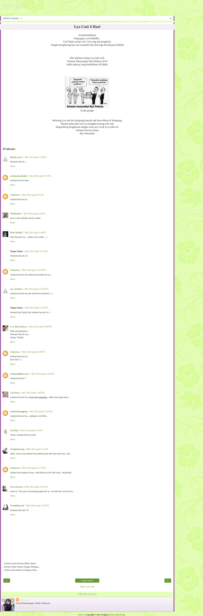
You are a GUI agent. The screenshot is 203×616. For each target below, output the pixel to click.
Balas (12, 166)
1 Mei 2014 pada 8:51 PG (32, 195)
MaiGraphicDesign (117, 615)
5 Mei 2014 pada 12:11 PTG (33, 468)
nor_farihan (16, 289)
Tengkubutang (17, 449)
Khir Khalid (16, 232)
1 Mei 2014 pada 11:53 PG (36, 251)
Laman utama (87, 580)
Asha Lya (13, 5)
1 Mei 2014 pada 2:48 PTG (40, 326)
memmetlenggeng (18, 411)
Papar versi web (87, 586)
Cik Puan (14, 392)
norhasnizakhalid (18, 176)
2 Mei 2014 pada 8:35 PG (31, 430)
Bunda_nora (16, 157)
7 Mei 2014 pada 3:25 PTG (37, 505)
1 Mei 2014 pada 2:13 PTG (36, 307)
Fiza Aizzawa (16, 487)
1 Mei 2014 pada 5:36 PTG (32, 392)
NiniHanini (15, 213)
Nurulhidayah (17, 505)
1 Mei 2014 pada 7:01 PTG (40, 411)
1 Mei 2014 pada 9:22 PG (33, 213)
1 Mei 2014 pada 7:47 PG (39, 176)
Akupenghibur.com (19, 374)
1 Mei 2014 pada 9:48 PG (34, 232)
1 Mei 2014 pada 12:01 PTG (33, 270)
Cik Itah (14, 430)
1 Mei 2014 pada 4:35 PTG (42, 374)
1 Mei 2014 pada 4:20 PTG (33, 352)
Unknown (15, 195)
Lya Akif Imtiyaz (18, 326)
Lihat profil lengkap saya (27, 607)
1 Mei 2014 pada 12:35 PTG (36, 289)
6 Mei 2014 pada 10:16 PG (36, 487)
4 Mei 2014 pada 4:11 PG (36, 449)
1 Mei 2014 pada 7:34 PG (35, 157)
